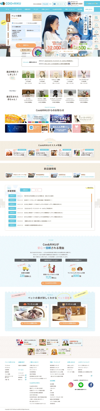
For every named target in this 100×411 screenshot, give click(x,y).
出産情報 (7, 369)
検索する (25, 45)
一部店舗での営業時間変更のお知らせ (33, 225)
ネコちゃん (7, 367)
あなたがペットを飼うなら (9, 377)
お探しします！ (70, 365)
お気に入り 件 (92, 3)
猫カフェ (20, 379)
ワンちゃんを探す (17, 23)
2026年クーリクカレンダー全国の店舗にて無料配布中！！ (38, 200)
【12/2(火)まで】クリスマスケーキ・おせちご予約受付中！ (58, 61)
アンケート (69, 369)
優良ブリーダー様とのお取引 (36, 388)
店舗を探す (27, 9)
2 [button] (64, 55)
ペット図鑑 (7, 374)
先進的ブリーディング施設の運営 (37, 390)
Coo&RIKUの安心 (57, 9)
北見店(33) (17, 34)
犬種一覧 (7, 379)
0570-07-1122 (75, 4)
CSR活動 (52, 395)
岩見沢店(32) (17, 37)
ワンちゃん (7, 365)
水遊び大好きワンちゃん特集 (56, 372)
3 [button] (67, 55)
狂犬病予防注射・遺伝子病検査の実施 (38, 397)
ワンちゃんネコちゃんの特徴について (38, 378)
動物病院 (20, 377)
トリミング (20, 373)
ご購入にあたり (45, 9)
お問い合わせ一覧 (59, 4)
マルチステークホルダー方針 (56, 397)
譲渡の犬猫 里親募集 (54, 399)
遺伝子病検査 (33, 374)
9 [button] (85, 55)
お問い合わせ (88, 9)
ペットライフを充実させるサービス (38, 403)
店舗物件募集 (53, 386)
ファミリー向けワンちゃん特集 (57, 374)
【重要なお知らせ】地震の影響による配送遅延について (37, 221)
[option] (50, 34)
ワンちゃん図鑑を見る (30, 323)
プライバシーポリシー (83, 367)
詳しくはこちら (68, 51)
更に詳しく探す (26, 50)
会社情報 (80, 9)
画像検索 (7, 372)
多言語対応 (52, 403)
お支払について (33, 367)
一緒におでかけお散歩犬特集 (56, 376)
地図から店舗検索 (22, 365)
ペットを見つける (17, 9)
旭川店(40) (17, 35)
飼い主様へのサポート (35, 401)
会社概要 (52, 384)
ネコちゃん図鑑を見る (69, 323)
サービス (36, 9)
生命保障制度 (33, 372)
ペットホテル (21, 375)
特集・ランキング (69, 9)
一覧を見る (90, 188)
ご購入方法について (34, 365)
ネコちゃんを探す (31, 23)
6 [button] (76, 55)
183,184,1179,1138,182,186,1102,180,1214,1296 (17, 33)
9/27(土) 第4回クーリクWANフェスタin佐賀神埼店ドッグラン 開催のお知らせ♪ (43, 217)
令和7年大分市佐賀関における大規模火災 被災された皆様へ (39, 196)
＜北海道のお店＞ (17, 32)
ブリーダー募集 (70, 372)
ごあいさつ (52, 388)
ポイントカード (33, 369)
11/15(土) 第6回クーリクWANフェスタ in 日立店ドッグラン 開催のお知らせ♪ (43, 204)
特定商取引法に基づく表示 (36, 376)
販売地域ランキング (54, 367)
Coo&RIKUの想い (51, 283)
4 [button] (70, 55)
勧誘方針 (80, 369)
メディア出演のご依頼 (55, 401)
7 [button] (79, 55)
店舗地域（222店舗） (17, 30)
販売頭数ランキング (54, 365)
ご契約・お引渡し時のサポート (37, 399)
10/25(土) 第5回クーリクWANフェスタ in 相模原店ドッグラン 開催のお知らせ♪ (43, 212)
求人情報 (80, 375)
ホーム (7, 9)
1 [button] (61, 55)
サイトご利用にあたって (83, 365)
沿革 (51, 390)
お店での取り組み (34, 395)
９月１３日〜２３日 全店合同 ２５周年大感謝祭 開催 (57, 64)
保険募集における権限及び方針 (85, 372)
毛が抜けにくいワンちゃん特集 (57, 369)
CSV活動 (52, 392)
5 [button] (73, 55)
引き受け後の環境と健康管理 (36, 392)
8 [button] (82, 55)
